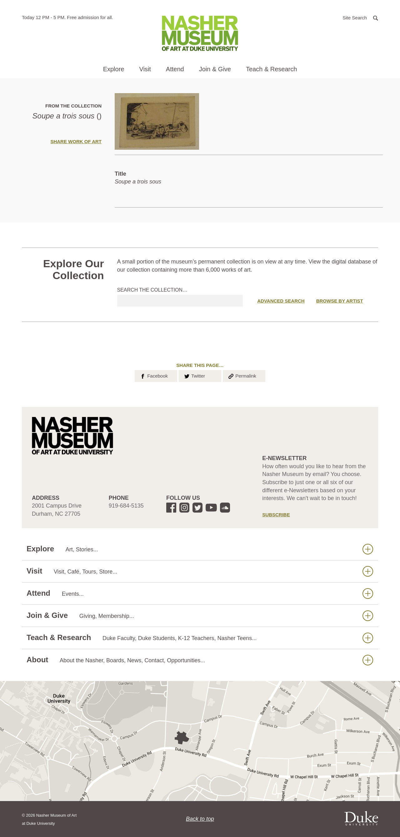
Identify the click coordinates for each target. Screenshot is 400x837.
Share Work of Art (76, 141)
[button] (360, 17)
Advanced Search (280, 300)
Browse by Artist (339, 300)
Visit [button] (145, 69)
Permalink (242, 375)
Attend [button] (175, 69)
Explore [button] (113, 69)
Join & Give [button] (215, 69)
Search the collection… (152, 290)
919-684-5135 (126, 506)
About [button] (200, 660)
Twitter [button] (194, 375)
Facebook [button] (153, 375)
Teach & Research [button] (271, 69)
